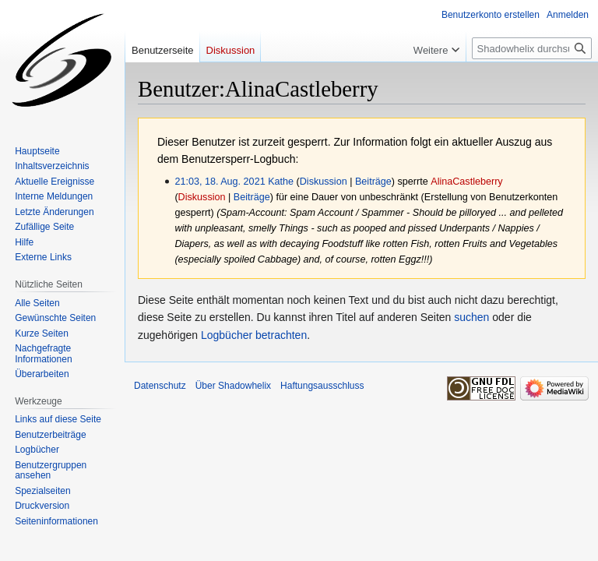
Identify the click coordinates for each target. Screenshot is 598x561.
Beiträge (373, 181)
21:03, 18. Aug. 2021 (219, 181)
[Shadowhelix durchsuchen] (532, 48)
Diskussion (323, 181)
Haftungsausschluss (322, 385)
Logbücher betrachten (254, 335)
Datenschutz (160, 385)
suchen (471, 317)
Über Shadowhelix (233, 385)
